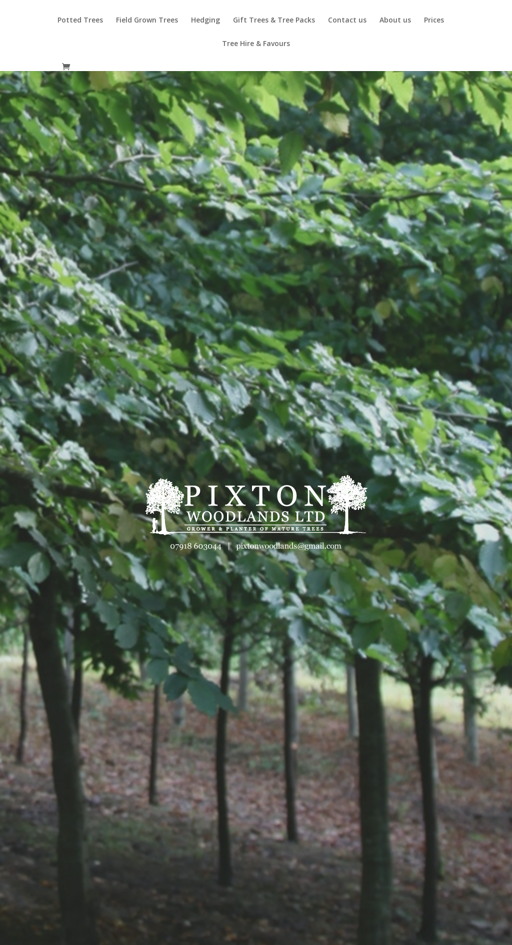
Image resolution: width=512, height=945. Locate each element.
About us (395, 21)
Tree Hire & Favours (256, 44)
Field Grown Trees (147, 21)
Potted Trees (80, 21)
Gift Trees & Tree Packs (274, 21)
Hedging (205, 21)
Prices (434, 21)
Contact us (347, 21)
